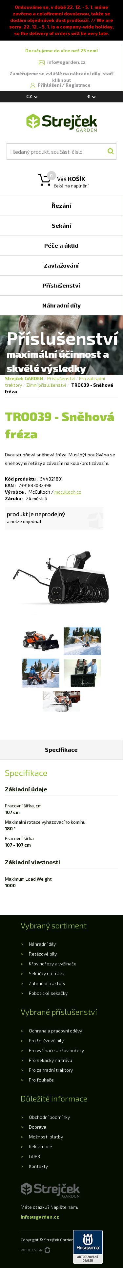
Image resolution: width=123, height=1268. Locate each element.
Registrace (78, 85)
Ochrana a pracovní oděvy (55, 1030)
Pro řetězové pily (46, 1040)
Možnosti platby (46, 1136)
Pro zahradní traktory (51, 1070)
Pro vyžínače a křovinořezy (56, 1050)
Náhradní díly (42, 944)
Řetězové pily (43, 954)
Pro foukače (41, 1080)
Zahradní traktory (47, 983)
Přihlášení (50, 85)
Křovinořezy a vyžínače (52, 963)
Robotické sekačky (48, 993)
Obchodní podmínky (49, 1117)
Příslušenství (61, 378)
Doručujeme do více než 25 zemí (61, 50)
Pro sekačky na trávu (50, 1060)
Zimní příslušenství (46, 385)
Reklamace (40, 1146)
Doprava (37, 1127)
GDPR (34, 1156)
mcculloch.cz (67, 492)
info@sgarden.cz (40, 1217)
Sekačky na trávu (46, 973)
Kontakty (38, 1166)
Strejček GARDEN (24, 378)
